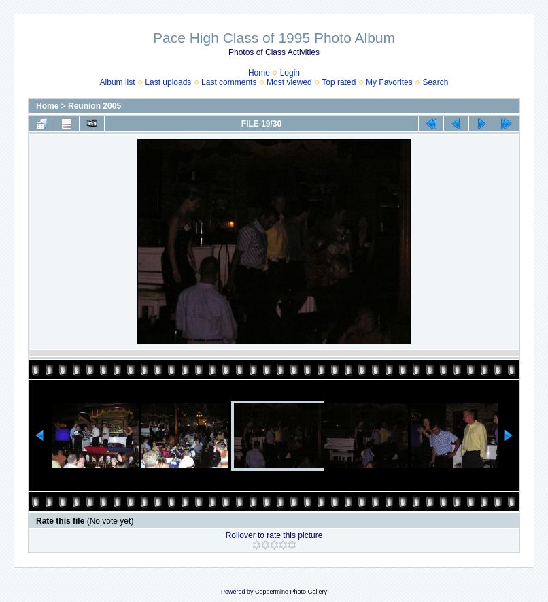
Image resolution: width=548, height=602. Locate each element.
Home (259, 73)
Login (290, 73)
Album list (117, 82)
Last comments (228, 82)
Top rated (339, 82)
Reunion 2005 (94, 106)
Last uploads (168, 82)
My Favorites (389, 82)
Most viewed (289, 82)
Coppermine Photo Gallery (291, 591)
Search (435, 82)
